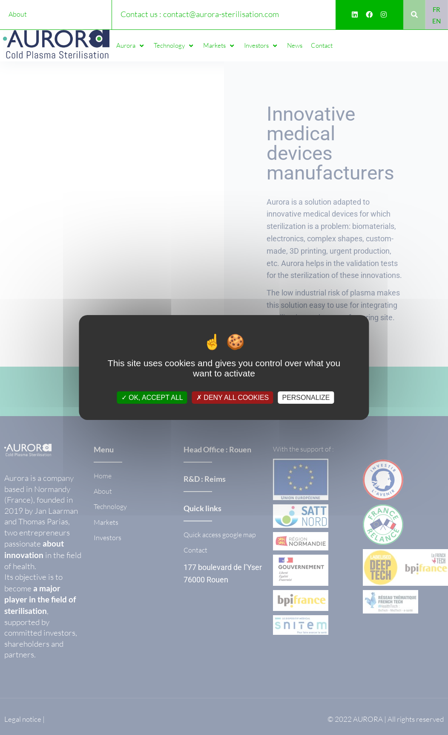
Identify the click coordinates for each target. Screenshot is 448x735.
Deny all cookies (232, 397)
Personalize (306, 397)
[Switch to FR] (436, 9)
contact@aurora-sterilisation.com (221, 14)
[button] (130, 45)
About (18, 14)
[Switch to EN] (436, 20)
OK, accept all (152, 397)
